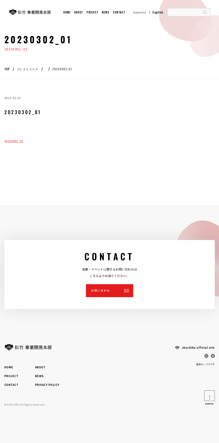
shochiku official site (198, 347)
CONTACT (11, 385)
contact (119, 12)
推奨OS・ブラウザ (205, 364)
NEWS (105, 12)
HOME (67, 12)
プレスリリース (27, 69)
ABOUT (40, 367)
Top (7, 69)
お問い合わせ (100, 290)
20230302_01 (13, 141)
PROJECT (92, 12)
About (78, 12)
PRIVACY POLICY (47, 385)
